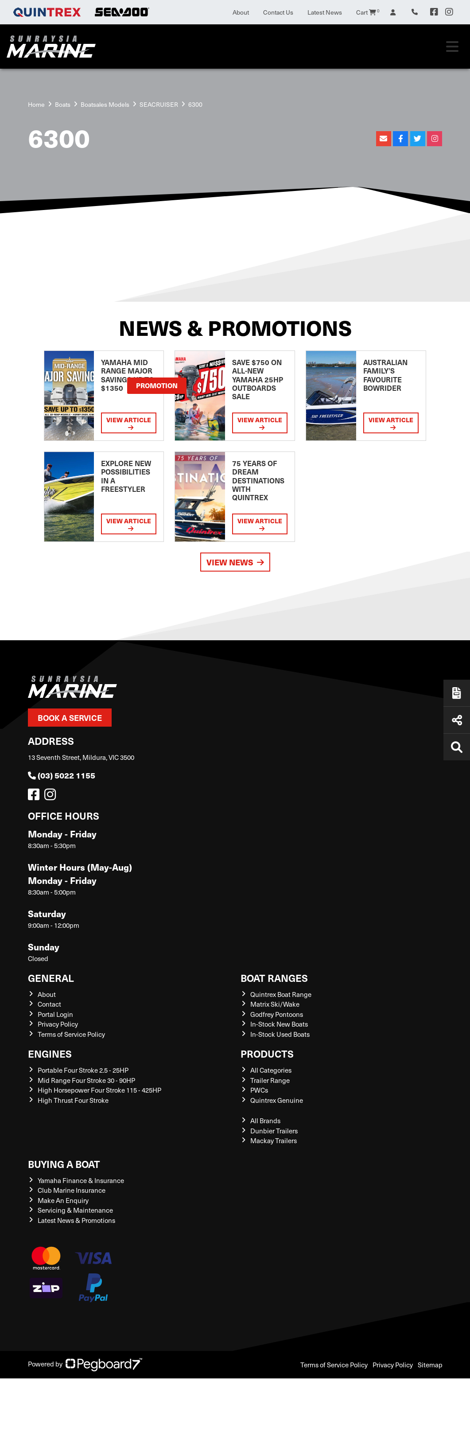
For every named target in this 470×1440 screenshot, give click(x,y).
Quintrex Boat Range (280, 994)
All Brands (265, 1120)
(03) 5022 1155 (61, 775)
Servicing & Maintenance (75, 1210)
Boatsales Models (105, 104)
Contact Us (278, 12)
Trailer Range (270, 1080)
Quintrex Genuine (276, 1100)
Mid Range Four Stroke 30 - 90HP (86, 1080)
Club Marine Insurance (71, 1190)
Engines (50, 1053)
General (51, 978)
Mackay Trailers (273, 1140)
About (241, 12)
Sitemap (430, 1365)
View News (235, 562)
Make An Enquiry (63, 1200)
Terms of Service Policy (71, 1034)
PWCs (259, 1090)
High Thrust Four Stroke (73, 1100)
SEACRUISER (159, 104)
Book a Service (70, 717)
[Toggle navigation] (452, 46)
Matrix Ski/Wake (274, 1004)
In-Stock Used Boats (280, 1034)
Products (267, 1053)
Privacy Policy (58, 1024)
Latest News (324, 12)
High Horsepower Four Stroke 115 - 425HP (99, 1090)
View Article (128, 423)
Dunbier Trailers (274, 1131)
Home (36, 104)
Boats (62, 104)
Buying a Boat (64, 1164)
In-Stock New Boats (279, 1024)
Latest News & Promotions (76, 1220)
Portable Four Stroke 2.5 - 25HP (83, 1070)
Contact (49, 1004)
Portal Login (55, 1014)
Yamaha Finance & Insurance (81, 1180)
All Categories (270, 1070)
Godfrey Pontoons (276, 1014)
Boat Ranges (274, 978)
